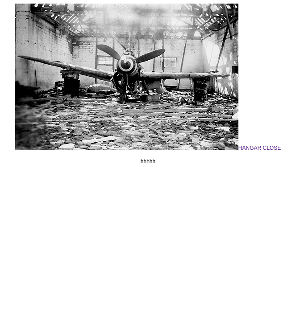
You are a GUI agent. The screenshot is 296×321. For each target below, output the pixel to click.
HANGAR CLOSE (148, 148)
